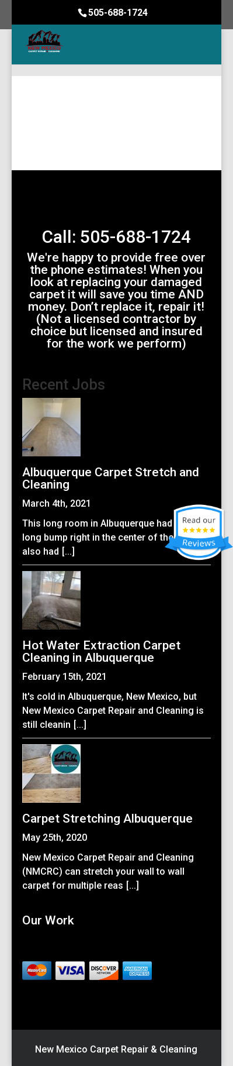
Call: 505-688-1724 (116, 236)
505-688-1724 (118, 12)
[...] (68, 551)
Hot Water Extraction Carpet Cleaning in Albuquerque (101, 651)
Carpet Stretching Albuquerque (107, 818)
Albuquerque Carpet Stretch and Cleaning (110, 478)
